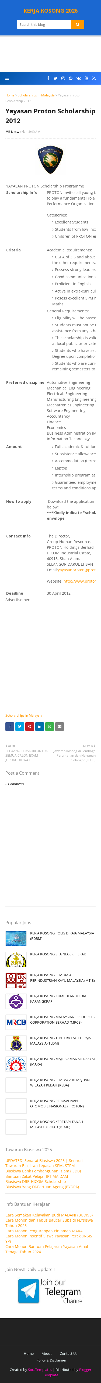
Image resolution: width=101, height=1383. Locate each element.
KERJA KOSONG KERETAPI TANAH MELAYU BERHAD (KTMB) (56, 1124)
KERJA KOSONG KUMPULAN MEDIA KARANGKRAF (58, 999)
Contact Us (68, 1353)
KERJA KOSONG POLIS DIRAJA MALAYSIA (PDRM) (62, 936)
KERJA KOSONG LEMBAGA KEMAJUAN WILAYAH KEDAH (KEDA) (60, 1082)
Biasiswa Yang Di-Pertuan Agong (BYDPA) (42, 1186)
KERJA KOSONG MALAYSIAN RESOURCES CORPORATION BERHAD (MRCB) (62, 1019)
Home (10, 95)
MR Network (15, 131)
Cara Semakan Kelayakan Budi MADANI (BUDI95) (49, 1215)
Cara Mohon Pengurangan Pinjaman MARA (44, 1230)
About (47, 1353)
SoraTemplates (40, 1369)
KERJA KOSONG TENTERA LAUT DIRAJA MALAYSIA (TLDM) (60, 1040)
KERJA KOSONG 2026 (50, 10)
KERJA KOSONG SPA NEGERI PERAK (58, 954)
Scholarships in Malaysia (36, 95)
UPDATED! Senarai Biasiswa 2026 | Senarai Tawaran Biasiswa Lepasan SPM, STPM (44, 1163)
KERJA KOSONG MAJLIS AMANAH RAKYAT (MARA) (63, 1061)
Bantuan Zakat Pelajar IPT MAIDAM (36, 1176)
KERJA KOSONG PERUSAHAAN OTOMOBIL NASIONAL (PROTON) (57, 1103)
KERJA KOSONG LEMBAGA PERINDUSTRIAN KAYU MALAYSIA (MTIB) (62, 978)
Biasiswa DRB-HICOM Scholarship (35, 1181)
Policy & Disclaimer (51, 1360)
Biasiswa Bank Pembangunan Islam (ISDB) (43, 1170)
